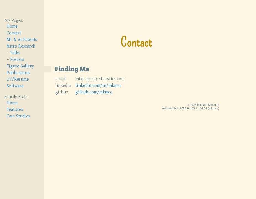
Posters (17, 59)
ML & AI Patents (22, 39)
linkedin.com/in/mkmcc (98, 81)
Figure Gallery (20, 66)
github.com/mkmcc (94, 88)
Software (15, 86)
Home (12, 26)
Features (15, 109)
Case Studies (18, 116)
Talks (15, 53)
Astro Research (21, 46)
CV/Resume (18, 79)
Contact (14, 33)
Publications (18, 72)
